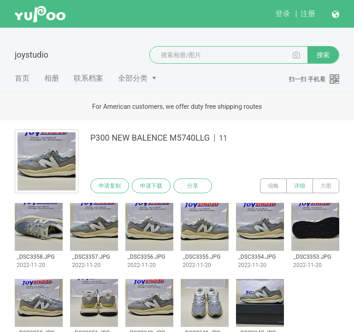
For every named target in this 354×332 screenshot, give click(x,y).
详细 (299, 186)
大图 (325, 186)
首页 (22, 78)
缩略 (273, 186)
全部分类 (133, 78)
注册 (308, 13)
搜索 (323, 55)
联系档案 (88, 78)
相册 (51, 78)
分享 (192, 186)
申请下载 (151, 186)
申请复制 (110, 186)
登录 (282, 13)
